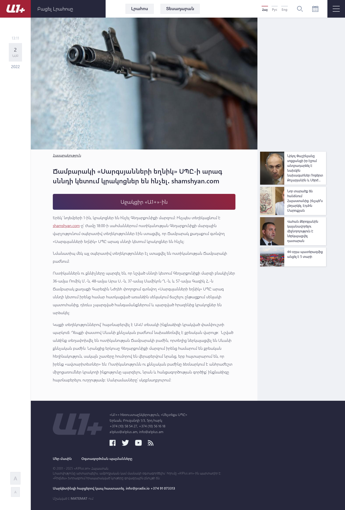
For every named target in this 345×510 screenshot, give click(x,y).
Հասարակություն (67, 155)
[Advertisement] (293, 83)
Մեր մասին (62, 458)
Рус (274, 9)
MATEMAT (79, 498)
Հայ (265, 9)
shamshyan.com (66, 225)
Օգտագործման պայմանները (106, 458)
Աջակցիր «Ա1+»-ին (144, 202)
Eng (284, 9)
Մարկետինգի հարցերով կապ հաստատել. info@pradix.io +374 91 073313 (114, 488)
